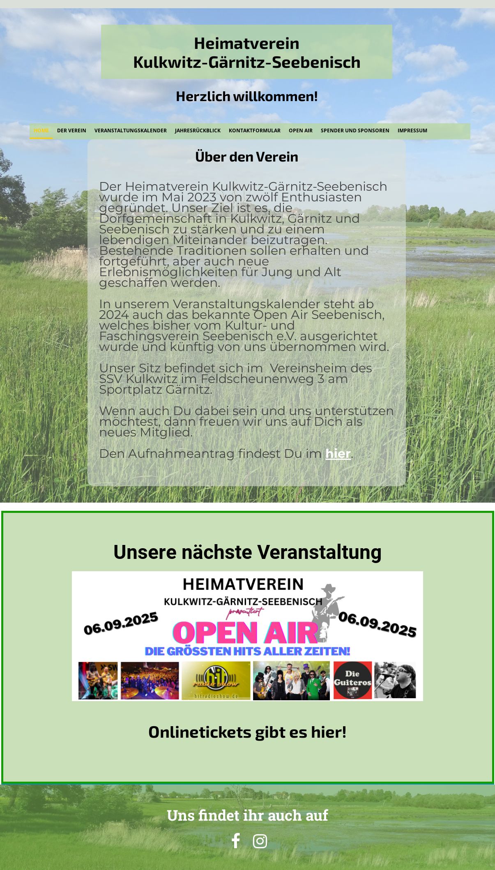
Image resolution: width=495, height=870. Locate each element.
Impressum (412, 130)
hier (338, 453)
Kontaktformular (255, 130)
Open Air (301, 130)
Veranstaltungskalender (130, 130)
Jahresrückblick (198, 130)
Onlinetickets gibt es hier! (247, 731)
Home (41, 130)
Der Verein (71, 130)
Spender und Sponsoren (355, 130)
